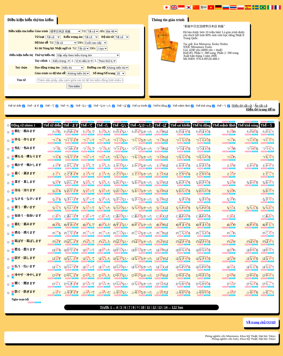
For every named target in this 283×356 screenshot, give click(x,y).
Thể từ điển (16, 105)
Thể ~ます (35, 105)
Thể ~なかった (104, 105)
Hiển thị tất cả (242, 105)
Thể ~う (223, 105)
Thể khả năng (205, 105)
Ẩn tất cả (261, 105)
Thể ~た (67, 105)
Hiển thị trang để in (260, 109)
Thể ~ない (83, 105)
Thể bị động (162, 105)
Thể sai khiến (141, 105)
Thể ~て (51, 105)
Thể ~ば (123, 105)
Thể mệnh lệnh (183, 105)
